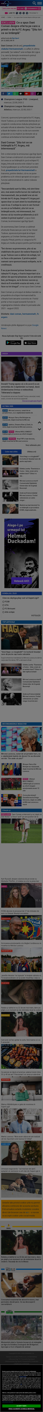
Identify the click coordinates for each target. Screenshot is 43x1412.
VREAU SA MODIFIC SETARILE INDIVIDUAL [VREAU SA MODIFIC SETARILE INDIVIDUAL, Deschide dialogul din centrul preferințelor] (21, 1409)
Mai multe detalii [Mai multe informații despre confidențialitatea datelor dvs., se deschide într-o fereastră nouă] (22, 1376)
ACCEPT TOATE (21, 1406)
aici (21, 1384)
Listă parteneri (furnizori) (7, 1401)
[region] (21, 1388)
